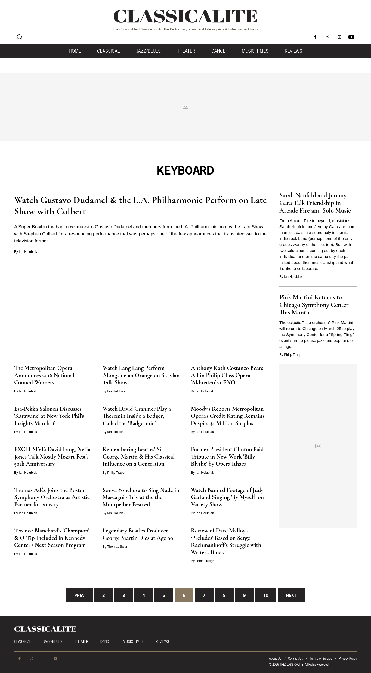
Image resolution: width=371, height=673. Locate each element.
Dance (218, 51)
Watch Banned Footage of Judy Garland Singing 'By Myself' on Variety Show (227, 497)
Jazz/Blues (148, 51)
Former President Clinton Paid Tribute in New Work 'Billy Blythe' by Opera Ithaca (227, 456)
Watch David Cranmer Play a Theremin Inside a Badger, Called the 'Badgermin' (137, 416)
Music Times (255, 51)
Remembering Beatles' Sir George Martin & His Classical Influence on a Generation (139, 456)
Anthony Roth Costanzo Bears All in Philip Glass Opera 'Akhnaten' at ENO (227, 375)
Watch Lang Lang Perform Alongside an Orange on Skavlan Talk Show (141, 375)
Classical (108, 51)
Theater (186, 51)
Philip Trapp (292, 355)
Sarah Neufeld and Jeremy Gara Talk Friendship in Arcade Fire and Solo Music (315, 202)
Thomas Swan (117, 547)
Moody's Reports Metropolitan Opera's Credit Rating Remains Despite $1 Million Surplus (227, 416)
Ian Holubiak (28, 252)
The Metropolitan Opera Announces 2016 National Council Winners (44, 375)
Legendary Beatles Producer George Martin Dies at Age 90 (138, 534)
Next (291, 595)
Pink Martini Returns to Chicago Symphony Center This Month (314, 304)
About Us (275, 658)
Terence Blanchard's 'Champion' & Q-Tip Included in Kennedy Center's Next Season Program (51, 538)
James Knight (205, 561)
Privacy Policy (348, 658)
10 (265, 595)
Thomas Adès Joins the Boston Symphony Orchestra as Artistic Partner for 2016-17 (52, 497)
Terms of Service (321, 658)
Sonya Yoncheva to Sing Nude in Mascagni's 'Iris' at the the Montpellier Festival (141, 497)
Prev (80, 595)
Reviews (293, 51)
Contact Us (295, 658)
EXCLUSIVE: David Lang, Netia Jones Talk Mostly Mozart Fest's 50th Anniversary (52, 456)
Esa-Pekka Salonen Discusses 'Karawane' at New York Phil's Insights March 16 (49, 416)
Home (75, 51)
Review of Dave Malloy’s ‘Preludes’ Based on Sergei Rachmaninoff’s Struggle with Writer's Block (226, 541)
